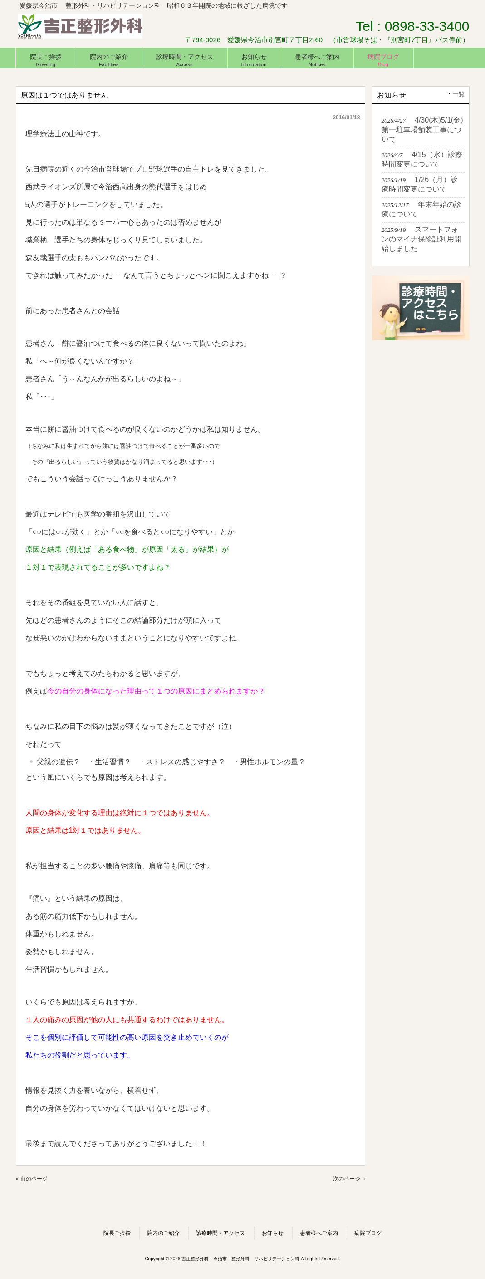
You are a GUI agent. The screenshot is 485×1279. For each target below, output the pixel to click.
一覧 (459, 94)
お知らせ (273, 1233)
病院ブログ (368, 1233)
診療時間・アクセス (220, 1233)
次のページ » (349, 1179)
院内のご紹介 (163, 1233)
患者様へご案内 (319, 1233)
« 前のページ (32, 1179)
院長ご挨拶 (117, 1233)
